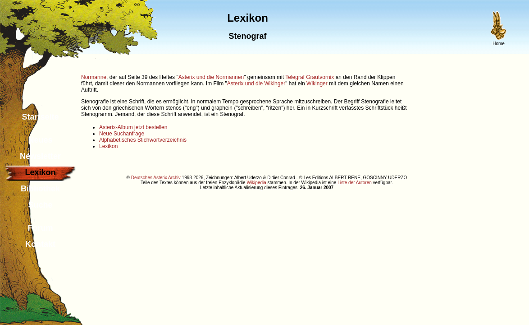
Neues (40, 139)
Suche (40, 204)
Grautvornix (320, 77)
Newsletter (40, 156)
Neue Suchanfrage (121, 133)
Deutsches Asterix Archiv (156, 177)
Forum (40, 227)
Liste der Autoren (354, 182)
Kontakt (40, 244)
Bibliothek (40, 188)
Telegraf (295, 77)
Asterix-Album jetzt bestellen (133, 127)
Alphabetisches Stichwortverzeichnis (143, 140)
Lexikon (108, 146)
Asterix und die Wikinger (256, 83)
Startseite (40, 116)
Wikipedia (256, 182)
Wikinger (317, 83)
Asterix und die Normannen (211, 77)
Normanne (93, 77)
